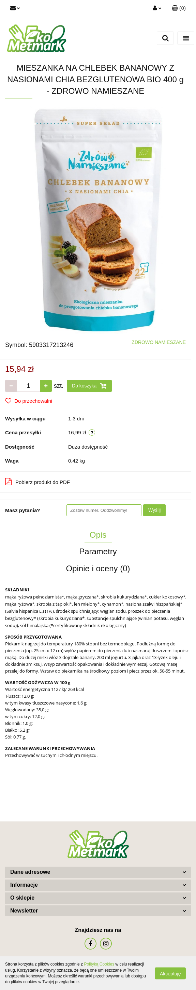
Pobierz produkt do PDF (37, 481)
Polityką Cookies (99, 964)
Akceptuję (170, 973)
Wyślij (154, 510)
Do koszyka (89, 385)
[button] (179, 8)
